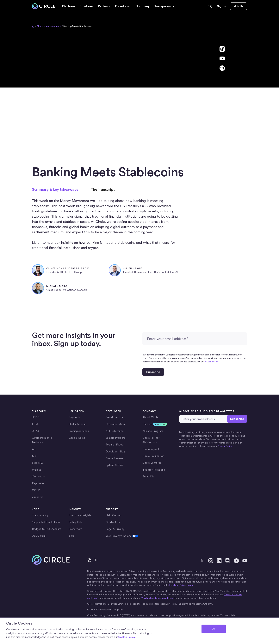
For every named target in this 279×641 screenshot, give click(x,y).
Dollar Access (77, 424)
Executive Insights (80, 515)
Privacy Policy (211, 361)
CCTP (36, 490)
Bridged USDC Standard (46, 528)
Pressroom (75, 528)
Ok (213, 628)
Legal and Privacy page (181, 585)
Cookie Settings (116, 535)
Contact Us (113, 522)
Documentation (115, 424)
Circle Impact (150, 449)
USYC (35, 430)
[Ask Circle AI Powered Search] (210, 6)
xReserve (37, 497)
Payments (75, 417)
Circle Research (115, 458)
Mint (35, 455)
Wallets (36, 469)
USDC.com (39, 535)
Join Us (238, 6)
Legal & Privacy (115, 528)
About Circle (150, 417)
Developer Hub (115, 417)
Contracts (38, 476)
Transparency (164, 6)
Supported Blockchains (46, 522)
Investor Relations (153, 469)
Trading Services (79, 430)
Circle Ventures (151, 462)
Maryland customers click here (157, 598)
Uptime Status (114, 465)
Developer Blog (115, 451)
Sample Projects (116, 437)
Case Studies (77, 437)
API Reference (115, 430)
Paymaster (38, 483)
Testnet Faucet (115, 444)
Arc (34, 449)
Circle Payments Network (42, 440)
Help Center (113, 515)
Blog (71, 535)
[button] (68, 6)
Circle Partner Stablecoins (150, 440)
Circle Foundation (153, 455)
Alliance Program (152, 430)
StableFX (37, 462)
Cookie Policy (126, 637)
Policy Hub (75, 522)
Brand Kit (148, 476)
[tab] (55, 189)
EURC (35, 424)
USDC (36, 417)
